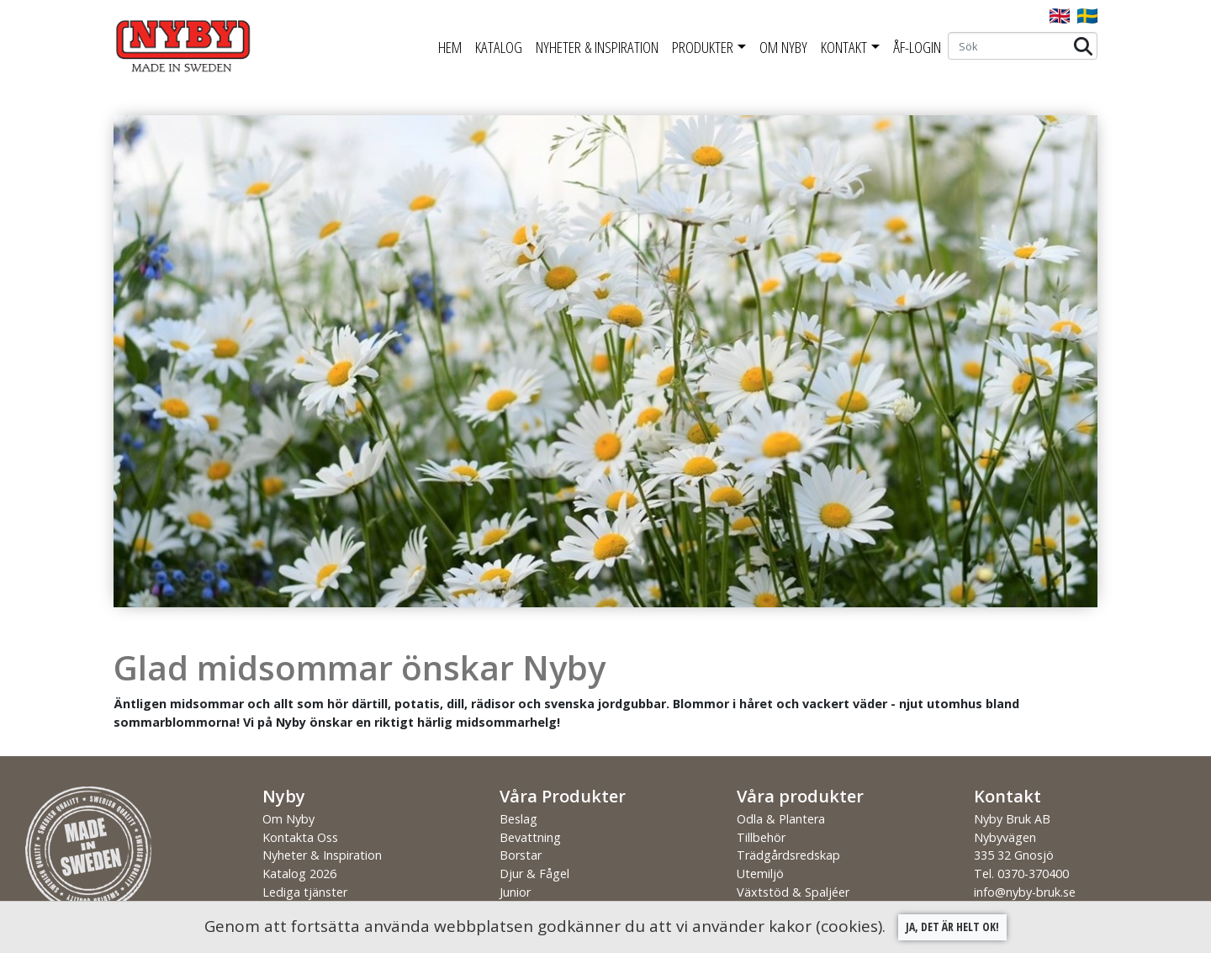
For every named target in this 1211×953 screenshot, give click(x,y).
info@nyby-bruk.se (1025, 892)
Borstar (521, 855)
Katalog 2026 (299, 874)
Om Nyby (783, 47)
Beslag (518, 819)
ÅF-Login (917, 47)
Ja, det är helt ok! (952, 926)
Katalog (498, 47)
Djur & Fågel (534, 874)
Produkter (702, 47)
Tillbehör (761, 837)
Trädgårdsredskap (788, 855)
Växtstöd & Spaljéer (793, 892)
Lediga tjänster (304, 892)
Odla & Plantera (781, 819)
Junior (515, 892)
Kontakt (844, 47)
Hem (450, 47)
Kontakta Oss (300, 837)
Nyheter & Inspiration (597, 47)
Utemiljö (760, 874)
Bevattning (530, 837)
